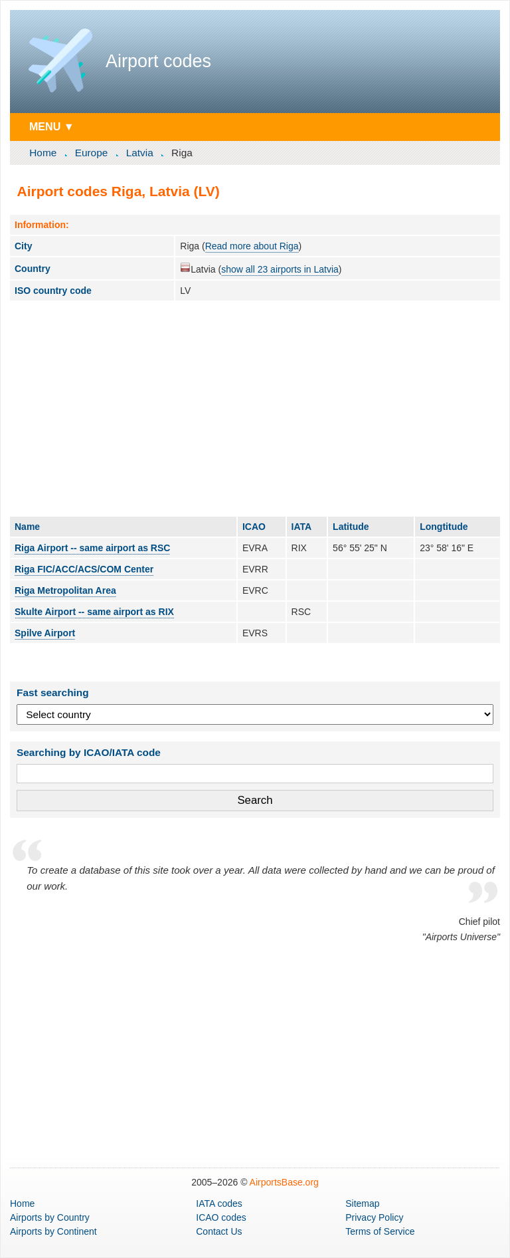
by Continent (53, 1231)
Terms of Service (379, 1231)
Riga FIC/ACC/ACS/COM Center (84, 569)
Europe (91, 152)
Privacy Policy (374, 1217)
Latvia (139, 152)
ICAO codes (221, 1217)
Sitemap (362, 1203)
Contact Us (219, 1231)
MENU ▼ (51, 126)
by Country (50, 1217)
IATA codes (219, 1203)
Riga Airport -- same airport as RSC (92, 548)
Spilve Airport (45, 633)
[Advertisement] (255, 408)
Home (42, 152)
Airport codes (158, 61)
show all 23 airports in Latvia (280, 269)
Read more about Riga (252, 246)
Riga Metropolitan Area (65, 590)
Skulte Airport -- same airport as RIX (94, 611)
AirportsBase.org (284, 1182)
